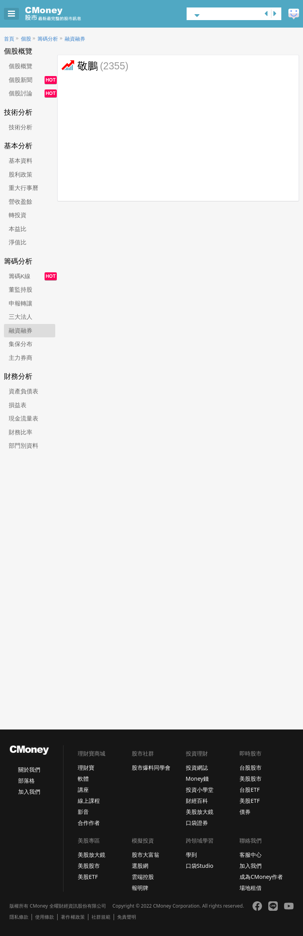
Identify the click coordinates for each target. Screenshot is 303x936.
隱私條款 (18, 917)
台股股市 (250, 767)
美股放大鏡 (199, 811)
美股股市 (250, 778)
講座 (83, 789)
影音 (83, 811)
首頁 (9, 39)
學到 (191, 854)
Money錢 (197, 778)
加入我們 (29, 791)
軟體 (83, 778)
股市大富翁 (145, 854)
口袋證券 (197, 822)
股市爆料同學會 (151, 767)
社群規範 (101, 917)
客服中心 (250, 854)
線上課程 (89, 800)
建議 (293, 14)
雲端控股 (143, 876)
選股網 (140, 865)
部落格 (26, 780)
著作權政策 (72, 917)
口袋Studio (199, 865)
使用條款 (44, 917)
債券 (245, 811)
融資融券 (75, 39)
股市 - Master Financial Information (65, 13)
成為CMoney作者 (261, 876)
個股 (26, 39)
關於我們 (29, 769)
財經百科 (197, 800)
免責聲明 (126, 917)
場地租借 (250, 887)
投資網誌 (197, 767)
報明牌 (140, 887)
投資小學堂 (199, 789)
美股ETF (249, 800)
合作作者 (89, 822)
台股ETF (249, 789)
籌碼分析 (47, 39)
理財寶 (86, 767)
